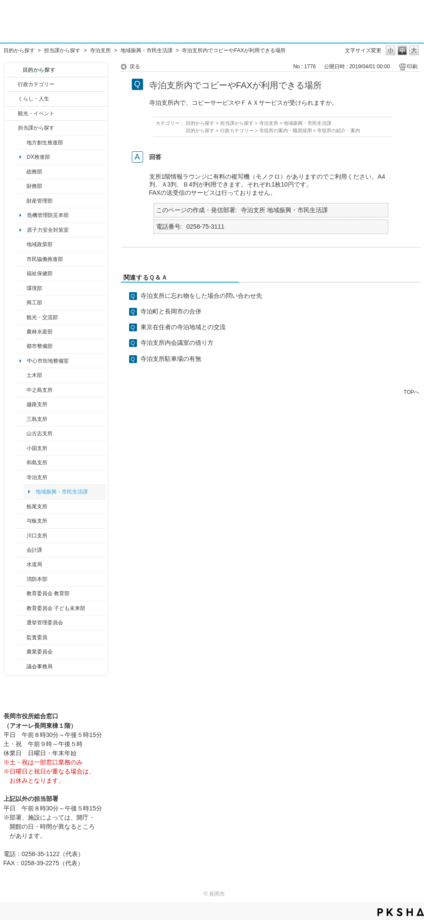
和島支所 (37, 463)
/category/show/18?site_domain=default (12, 113)
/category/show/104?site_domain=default (20, 244)
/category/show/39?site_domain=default (20, 593)
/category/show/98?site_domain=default (20, 433)
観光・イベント (36, 113)
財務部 (34, 186)
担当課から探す (62, 50)
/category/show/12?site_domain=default (12, 99)
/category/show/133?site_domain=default (20, 536)
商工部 (34, 303)
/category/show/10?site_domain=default (20, 172)
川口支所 (37, 536)
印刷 (412, 66)
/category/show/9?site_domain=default (12, 128)
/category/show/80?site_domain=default (20, 506)
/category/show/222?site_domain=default (20, 652)
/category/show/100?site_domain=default (20, 143)
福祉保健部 (40, 273)
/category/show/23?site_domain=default (20, 288)
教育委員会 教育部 (48, 593)
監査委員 (37, 637)
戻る (135, 66)
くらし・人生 (33, 99)
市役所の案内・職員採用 (285, 130)
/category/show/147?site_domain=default (20, 564)
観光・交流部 (42, 317)
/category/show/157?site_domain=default (20, 666)
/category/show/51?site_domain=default (20, 608)
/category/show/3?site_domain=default (12, 84)
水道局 (34, 564)
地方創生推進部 (45, 143)
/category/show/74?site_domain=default (20, 448)
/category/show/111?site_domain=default (20, 623)
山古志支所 (40, 433)
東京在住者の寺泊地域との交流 (183, 326)
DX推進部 (38, 157)
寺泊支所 (100, 50)
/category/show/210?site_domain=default (20, 550)
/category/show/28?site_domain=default (20, 375)
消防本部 (37, 579)
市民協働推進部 (45, 259)
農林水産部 (40, 332)
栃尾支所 (37, 506)
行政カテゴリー (36, 84)
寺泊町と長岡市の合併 (170, 311)
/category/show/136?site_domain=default (20, 521)
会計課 (34, 550)
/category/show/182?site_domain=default (20, 346)
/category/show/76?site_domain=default (20, 332)
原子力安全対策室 (48, 230)
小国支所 (37, 448)
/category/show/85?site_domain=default (20, 579)
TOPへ (411, 392)
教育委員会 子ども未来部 (56, 608)
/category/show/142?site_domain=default (20, 404)
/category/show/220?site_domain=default (20, 637)
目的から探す (19, 50)
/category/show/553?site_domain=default (20, 201)
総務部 (34, 172)
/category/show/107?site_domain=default (20, 390)
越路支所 (37, 404)
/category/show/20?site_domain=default (20, 317)
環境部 (34, 288)
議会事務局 (40, 666)
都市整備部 (40, 346)
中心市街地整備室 (48, 361)
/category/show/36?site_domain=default (20, 303)
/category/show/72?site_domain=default (20, 186)
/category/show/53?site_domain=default (20, 419)
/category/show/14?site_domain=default (20, 273)
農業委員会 (40, 652)
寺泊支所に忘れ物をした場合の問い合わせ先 (201, 295)
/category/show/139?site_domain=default (20, 463)
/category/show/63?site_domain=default (20, 477)
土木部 (34, 375)
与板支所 (37, 521)
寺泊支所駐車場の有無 (170, 358)
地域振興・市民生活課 (146, 50)
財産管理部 (40, 201)
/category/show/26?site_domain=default (20, 259)
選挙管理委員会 (45, 623)
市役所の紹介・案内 (338, 130)
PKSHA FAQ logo (400, 912)
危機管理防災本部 (48, 215)
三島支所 (37, 419)
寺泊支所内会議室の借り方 (177, 342)
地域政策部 (40, 244)
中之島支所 (40, 390)
